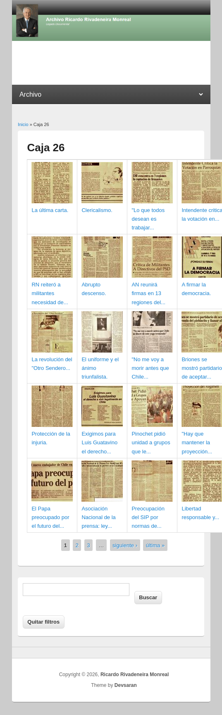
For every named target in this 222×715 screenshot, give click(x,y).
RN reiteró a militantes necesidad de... (49, 293)
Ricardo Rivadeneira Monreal (134, 674)
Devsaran (126, 685)
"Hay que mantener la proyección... (196, 442)
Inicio (23, 124)
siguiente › (124, 545)
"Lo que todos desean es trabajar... (148, 219)
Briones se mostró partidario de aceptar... (201, 368)
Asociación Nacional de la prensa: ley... (98, 517)
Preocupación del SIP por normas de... (148, 517)
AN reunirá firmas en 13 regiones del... (148, 293)
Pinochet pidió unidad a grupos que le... (150, 442)
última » (155, 545)
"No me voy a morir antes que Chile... (150, 368)
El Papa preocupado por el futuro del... (50, 517)
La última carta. (49, 210)
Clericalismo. (96, 210)
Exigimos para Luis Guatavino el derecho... (99, 442)
